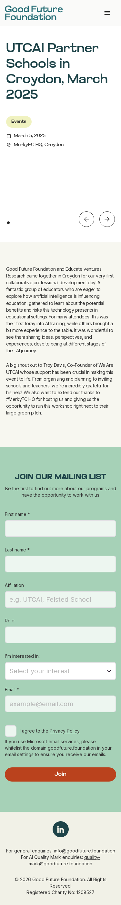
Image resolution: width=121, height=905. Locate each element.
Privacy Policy (65, 731)
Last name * (17, 549)
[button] (86, 219)
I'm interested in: (22, 656)
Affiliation (14, 585)
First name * (17, 514)
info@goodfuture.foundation (84, 850)
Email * (12, 689)
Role (10, 620)
